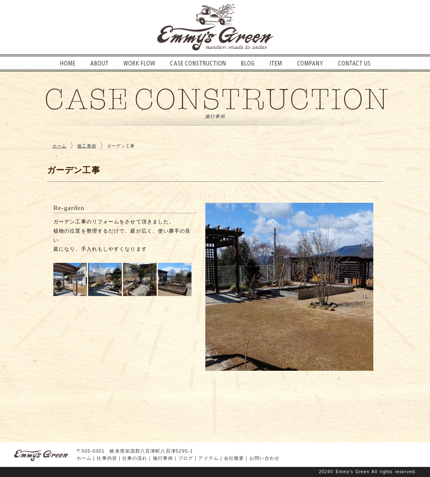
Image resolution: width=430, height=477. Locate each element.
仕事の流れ (135, 458)
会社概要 (234, 458)
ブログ (185, 458)
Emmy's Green (353, 471)
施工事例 (86, 146)
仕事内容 (107, 458)
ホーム (59, 146)
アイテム (208, 458)
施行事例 (163, 458)
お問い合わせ (264, 458)
